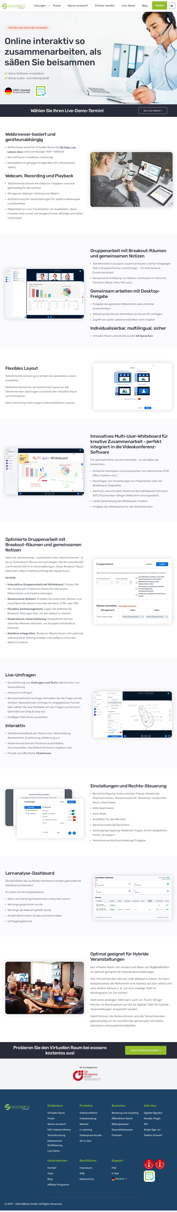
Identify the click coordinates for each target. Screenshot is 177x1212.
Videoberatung (89, 1120)
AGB (82, 1175)
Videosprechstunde (92, 1136)
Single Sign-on (153, 1131)
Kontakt (52, 1169)
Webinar (84, 1125)
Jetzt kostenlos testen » (146, 1051)
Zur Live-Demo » (153, 111)
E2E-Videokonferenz (60, 1131)
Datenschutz (87, 1180)
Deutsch (118, 1180)
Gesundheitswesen (123, 1135)
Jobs (50, 1175)
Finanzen (117, 1141)
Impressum (86, 1169)
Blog (143, 5)
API (146, 1125)
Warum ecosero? (86, 5)
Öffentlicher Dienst (123, 1124)
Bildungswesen (121, 1130)
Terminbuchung (57, 1136)
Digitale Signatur (154, 1114)
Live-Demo (54, 1152)
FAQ (114, 1169)
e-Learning (86, 1131)
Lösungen (53, 5)
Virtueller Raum (56, 1114)
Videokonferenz (89, 1114)
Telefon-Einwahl (154, 1136)
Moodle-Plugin (153, 1120)
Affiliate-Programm (59, 1186)
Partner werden (109, 5)
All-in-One (86, 1142)
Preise (67, 5)
